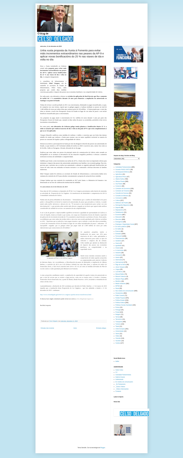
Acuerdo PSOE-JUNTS (122, 169)
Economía (118, 214)
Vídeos (117, 336)
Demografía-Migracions (122, 205)
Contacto (118, 391)
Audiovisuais (119, 379)
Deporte (117, 207)
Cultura (117, 200)
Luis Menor (118, 271)
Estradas (118, 233)
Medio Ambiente (120, 283)
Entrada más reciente (47, 328)
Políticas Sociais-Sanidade (123, 305)
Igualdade (118, 245)
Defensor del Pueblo (121, 203)
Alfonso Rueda (120, 181)
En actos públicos (120, 226)
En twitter (118, 229)
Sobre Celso (119, 370)
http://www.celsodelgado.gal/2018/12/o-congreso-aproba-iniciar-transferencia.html (65, 294)
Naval (117, 288)
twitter (117, 361)
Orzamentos (119, 293)
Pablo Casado (119, 295)
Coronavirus (119, 198)
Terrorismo (118, 319)
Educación (118, 217)
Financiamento (120, 238)
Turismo (117, 324)
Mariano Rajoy (119, 279)
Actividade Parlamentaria (123, 167)
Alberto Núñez (119, 179)
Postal (117, 312)
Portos (117, 307)
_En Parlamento (120, 384)
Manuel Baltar (119, 274)
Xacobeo (118, 341)
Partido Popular (120, 298)
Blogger (102, 447)
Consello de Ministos (121, 195)
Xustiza (117, 343)
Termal (117, 317)
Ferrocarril (118, 236)
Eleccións (118, 219)
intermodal (118, 260)
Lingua (117, 269)
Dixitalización (119, 212)
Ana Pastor (118, 184)
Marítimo (118, 281)
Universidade (119, 331)
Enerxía (117, 231)
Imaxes (117, 248)
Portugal (118, 310)
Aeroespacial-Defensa (122, 172)
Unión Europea (120, 329)
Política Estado (120, 300)
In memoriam (119, 250)
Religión (117, 314)
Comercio (118, 186)
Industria (118, 252)
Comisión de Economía (122, 188)
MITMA (117, 286)
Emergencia (119, 222)
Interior (117, 257)
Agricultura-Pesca (121, 176)
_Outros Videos (120, 386)
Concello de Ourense (122, 193)
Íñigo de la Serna (120, 264)
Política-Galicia (120, 302)
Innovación (118, 255)
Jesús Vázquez (120, 267)
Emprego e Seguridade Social (124, 224)
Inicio (75, 328)
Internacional (119, 262)
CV (116, 372)
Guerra (117, 243)
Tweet (117, 326)
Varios (117, 333)
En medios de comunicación (124, 382)
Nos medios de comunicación (124, 291)
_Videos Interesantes (122, 389)
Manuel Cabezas (120, 276)
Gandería (118, 241)
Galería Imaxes (120, 377)
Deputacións (119, 210)
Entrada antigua (101, 328)
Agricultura (118, 174)
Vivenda (117, 338)
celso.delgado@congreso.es (84, 299)
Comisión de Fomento (122, 191)
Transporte (118, 322)
